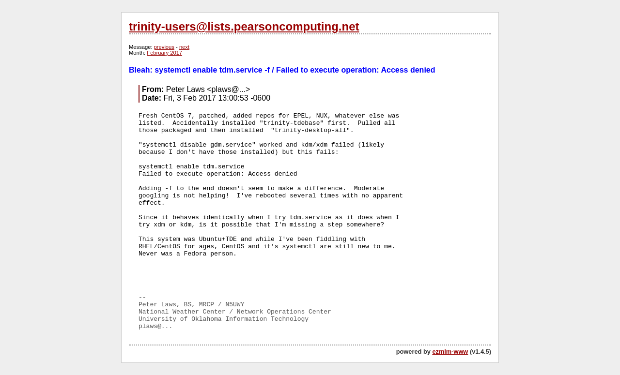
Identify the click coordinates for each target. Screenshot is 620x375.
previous (164, 47)
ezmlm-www (450, 351)
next (184, 47)
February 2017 (164, 53)
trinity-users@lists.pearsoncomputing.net (244, 26)
